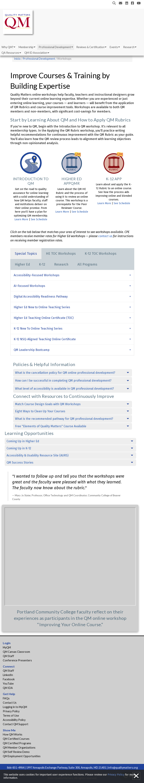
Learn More (21, 219)
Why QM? (7, 47)
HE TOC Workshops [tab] (61, 254)
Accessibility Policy (14, 719)
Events (114, 47)
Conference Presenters (17, 660)
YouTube (8, 683)
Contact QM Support (15, 724)
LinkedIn (8, 675)
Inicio (17, 58)
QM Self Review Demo (16, 751)
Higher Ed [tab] (22, 264)
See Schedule (39, 219)
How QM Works (12, 734)
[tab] (72, 275)
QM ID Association (35, 52)
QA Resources (10, 52)
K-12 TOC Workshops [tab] (100, 254)
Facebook (9, 679)
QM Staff (8, 656)
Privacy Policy (11, 711)
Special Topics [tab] (26, 254)
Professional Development (55, 47)
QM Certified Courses (16, 738)
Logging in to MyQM (15, 707)
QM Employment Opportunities (21, 756)
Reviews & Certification (90, 47)
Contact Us (9, 702)
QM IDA (8, 687)
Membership (26, 47)
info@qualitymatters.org (123, 767)
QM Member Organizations (19, 747)
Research (128, 47)
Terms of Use (11, 715)
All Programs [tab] (87, 264)
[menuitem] (8, 47)
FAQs (6, 698)
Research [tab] (61, 264)
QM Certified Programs (17, 743)
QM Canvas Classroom (16, 651)
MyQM (7, 647)
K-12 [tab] (42, 264)
